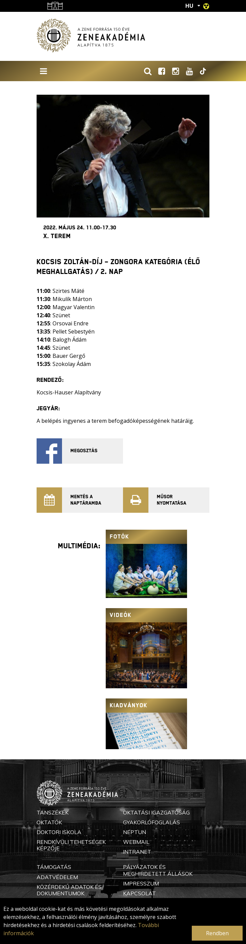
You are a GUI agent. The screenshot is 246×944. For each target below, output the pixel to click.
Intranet (137, 851)
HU (189, 5)
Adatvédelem (57, 877)
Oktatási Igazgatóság (156, 812)
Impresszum (141, 883)
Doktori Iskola (59, 832)
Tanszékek (52, 812)
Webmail (136, 841)
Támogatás (54, 867)
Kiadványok (128, 705)
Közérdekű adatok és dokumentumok (69, 890)
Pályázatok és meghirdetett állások (157, 870)
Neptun (134, 832)
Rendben (217, 933)
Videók (120, 615)
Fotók (119, 536)
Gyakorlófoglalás (151, 822)
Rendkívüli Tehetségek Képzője (71, 845)
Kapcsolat (139, 893)
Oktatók (49, 822)
